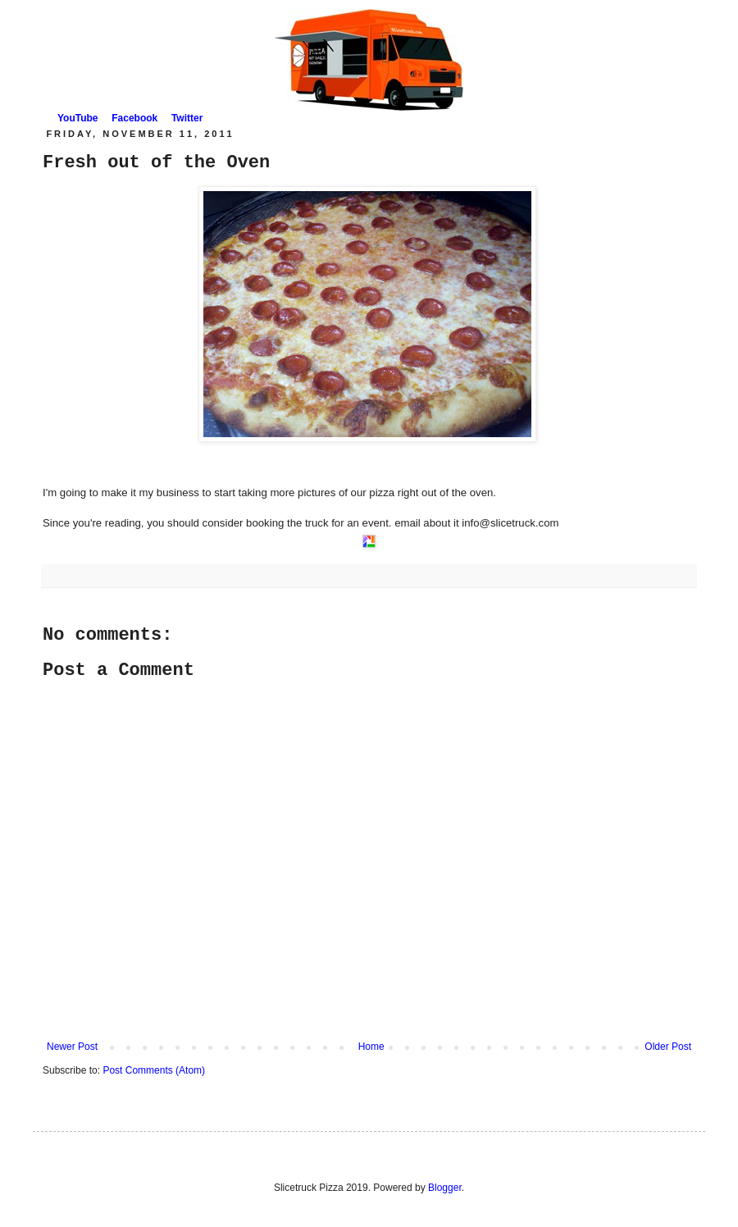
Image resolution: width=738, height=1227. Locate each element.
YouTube (77, 118)
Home (371, 1046)
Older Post (668, 1046)
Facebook (134, 118)
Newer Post (72, 1046)
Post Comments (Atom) (153, 1070)
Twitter (187, 118)
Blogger (445, 1187)
